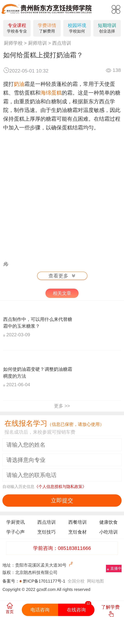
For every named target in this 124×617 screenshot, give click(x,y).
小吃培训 (108, 532)
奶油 (19, 84)
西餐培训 (77, 522)
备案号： (12, 581)
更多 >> (62, 405)
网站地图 (95, 581)
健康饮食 (108, 522)
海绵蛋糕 (51, 93)
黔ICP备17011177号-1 (44, 581)
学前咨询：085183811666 (62, 548)
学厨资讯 (15, 522)
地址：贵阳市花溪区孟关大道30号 (38, 564)
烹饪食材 (77, 532)
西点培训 (61, 43)
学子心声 (15, 532)
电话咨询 (40, 609)
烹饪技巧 (46, 532)
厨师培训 (37, 43)
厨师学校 (13, 43)
